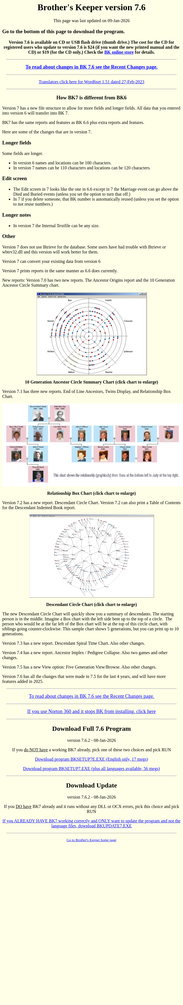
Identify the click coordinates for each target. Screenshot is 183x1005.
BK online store (119, 52)
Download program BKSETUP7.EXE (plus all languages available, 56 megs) (91, 768)
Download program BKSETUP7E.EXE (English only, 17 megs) (91, 759)
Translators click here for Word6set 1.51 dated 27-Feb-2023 (91, 81)
